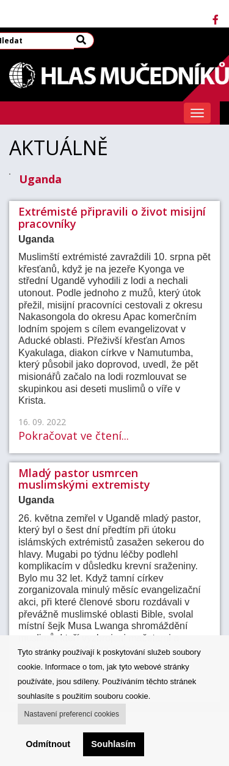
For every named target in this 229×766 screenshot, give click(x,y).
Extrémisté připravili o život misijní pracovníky (112, 217)
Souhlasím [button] (113, 744)
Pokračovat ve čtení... (73, 435)
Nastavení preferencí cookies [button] (71, 714)
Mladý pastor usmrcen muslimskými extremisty (84, 478)
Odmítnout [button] (48, 744)
